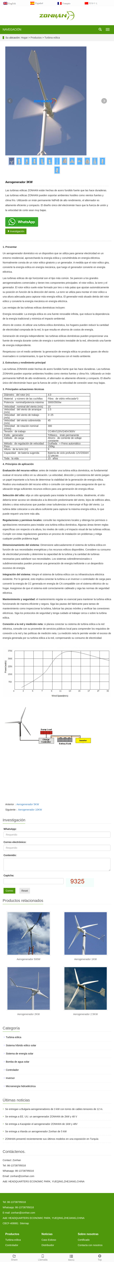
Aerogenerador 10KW (30, 809)
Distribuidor (47, 1245)
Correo (9, 890)
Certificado (84, 1239)
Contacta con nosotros (90, 1245)
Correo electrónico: (15, 842)
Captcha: (9, 875)
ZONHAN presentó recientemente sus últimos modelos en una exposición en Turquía (51, 1138)
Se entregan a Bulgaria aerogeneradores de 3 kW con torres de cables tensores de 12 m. (54, 1109)
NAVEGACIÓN (12, 29)
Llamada (43, 1257)
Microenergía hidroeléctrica (21, 1086)
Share (14, 1257)
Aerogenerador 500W (28, 959)
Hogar (24, 37)
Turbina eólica (52, 37)
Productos (36, 37)
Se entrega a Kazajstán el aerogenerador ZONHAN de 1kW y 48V (41, 1124)
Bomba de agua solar (17, 1061)
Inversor (10, 1078)
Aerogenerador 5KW (27, 804)
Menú (71, 1257)
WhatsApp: (10, 829)
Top (100, 1257)
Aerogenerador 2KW (28, 1014)
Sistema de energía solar (19, 1053)
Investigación (15, 231)
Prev (10, 101)
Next (104, 101)
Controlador (12, 1069)
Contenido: (10, 855)
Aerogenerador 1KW (85, 959)
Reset (25, 890)
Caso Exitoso (48, 1239)
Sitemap (24, 1223)
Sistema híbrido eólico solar (21, 1045)
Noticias (46, 1234)
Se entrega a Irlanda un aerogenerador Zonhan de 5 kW (36, 1131)
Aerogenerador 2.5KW (85, 1014)
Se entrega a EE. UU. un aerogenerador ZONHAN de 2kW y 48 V (41, 1116)
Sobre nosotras (88, 1234)
